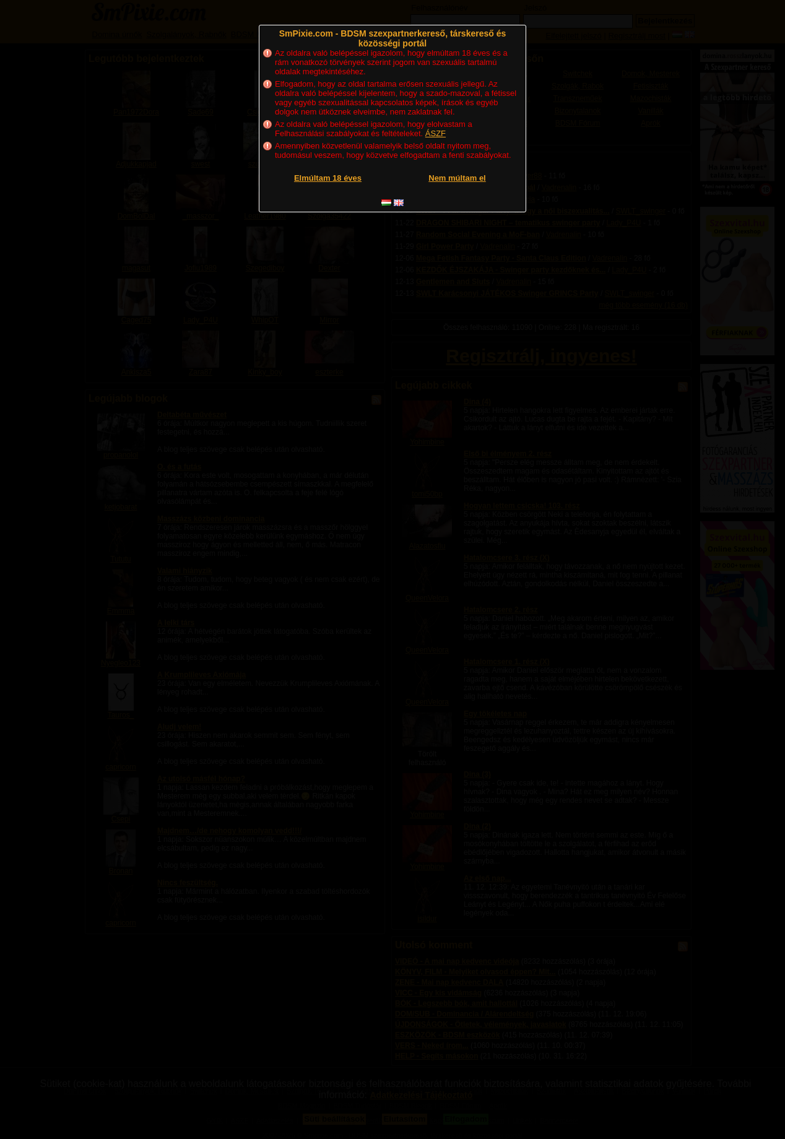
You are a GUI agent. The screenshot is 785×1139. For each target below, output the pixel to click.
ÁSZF (435, 133)
